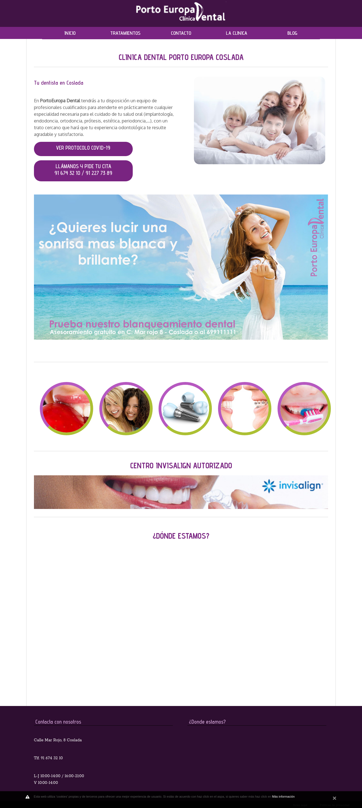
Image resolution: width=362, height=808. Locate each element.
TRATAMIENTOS (125, 33)
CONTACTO (181, 33)
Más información (283, 796)
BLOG (292, 33)
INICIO (69, 33)
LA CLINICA (236, 33)
